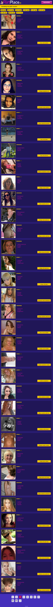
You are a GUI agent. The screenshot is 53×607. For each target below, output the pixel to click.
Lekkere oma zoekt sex (44, 574)
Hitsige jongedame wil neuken (44, 91)
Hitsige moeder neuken (44, 445)
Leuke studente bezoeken (44, 123)
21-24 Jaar (18, 10)
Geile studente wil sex (44, 203)
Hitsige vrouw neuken (44, 187)
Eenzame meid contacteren (44, 300)
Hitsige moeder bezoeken (44, 590)
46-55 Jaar (12, 12)
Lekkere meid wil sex (44, 429)
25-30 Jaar (26, 10)
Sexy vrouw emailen (44, 332)
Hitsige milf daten (44, 284)
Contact (26, 606)
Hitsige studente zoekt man (44, 316)
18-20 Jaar (11, 10)
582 (16, 600)
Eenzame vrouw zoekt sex (44, 107)
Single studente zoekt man (44, 509)
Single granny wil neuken (44, 477)
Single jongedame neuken (44, 364)
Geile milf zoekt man (44, 541)
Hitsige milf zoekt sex (44, 268)
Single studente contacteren (44, 493)
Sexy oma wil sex (44, 155)
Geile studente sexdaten (44, 397)
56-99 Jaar (19, 12)
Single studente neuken (44, 525)
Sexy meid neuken (44, 42)
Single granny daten (44, 461)
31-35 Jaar (34, 10)
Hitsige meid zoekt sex (44, 219)
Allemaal (3, 10)
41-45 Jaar (4, 12)
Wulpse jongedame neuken (44, 171)
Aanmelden (46, 2)
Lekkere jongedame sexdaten (44, 381)
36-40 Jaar (42, 10)
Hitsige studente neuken (44, 26)
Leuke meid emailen (44, 75)
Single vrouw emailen (44, 348)
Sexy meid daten (44, 139)
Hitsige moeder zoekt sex (44, 236)
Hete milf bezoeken (44, 59)
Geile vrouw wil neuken (44, 252)
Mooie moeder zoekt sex (44, 413)
